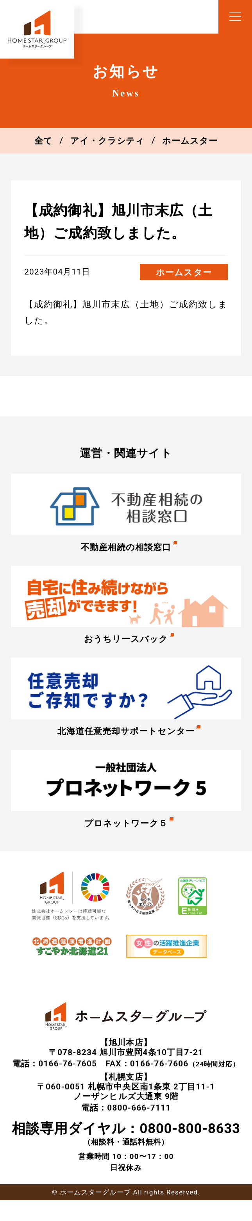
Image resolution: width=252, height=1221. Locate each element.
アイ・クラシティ (107, 140)
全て (42, 140)
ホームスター (191, 140)
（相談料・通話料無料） (126, 1143)
